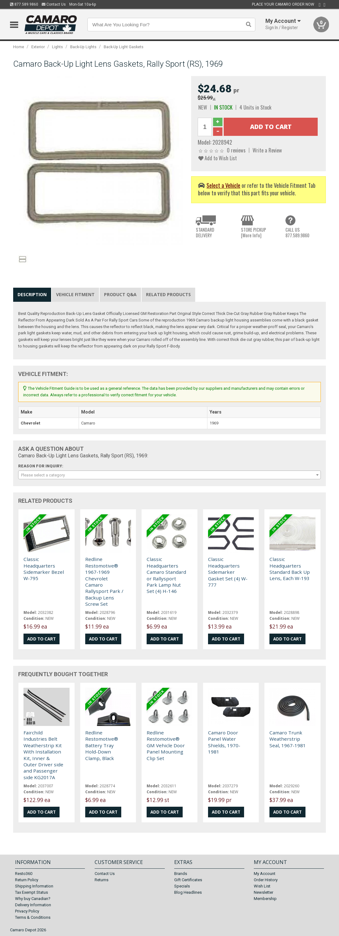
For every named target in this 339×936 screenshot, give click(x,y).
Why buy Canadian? (32, 898)
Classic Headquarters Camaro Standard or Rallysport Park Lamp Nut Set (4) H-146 (166, 575)
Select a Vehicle (223, 185)
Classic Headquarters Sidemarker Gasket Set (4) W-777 (228, 572)
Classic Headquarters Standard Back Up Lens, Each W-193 (289, 568)
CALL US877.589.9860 (297, 232)
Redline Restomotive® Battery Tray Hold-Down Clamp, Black (101, 745)
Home (18, 46)
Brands (180, 873)
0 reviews (236, 150)
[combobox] (169, 475)
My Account (264, 873)
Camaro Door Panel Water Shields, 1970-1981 (224, 742)
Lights (57, 46)
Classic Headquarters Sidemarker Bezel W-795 (43, 568)
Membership (265, 898)
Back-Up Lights (83, 46)
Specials (182, 886)
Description (32, 294)
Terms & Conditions (32, 917)
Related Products (168, 294)
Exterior (38, 46)
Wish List (262, 886)
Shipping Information (34, 886)
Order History (266, 879)
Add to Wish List (217, 158)
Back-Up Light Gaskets (123, 46)
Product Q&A (120, 294)
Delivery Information (33, 905)
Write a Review (267, 150)
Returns (101, 879)
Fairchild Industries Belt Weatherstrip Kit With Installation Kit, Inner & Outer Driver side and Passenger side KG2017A (43, 754)
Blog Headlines (188, 892)
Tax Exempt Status (31, 892)
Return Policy (26, 879)
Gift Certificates (188, 879)
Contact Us (54, 4)
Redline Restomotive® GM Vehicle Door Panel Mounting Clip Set (166, 745)
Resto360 (23, 873)
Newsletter (263, 892)
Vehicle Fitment (75, 294)
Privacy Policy (27, 911)
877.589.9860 (24, 4)
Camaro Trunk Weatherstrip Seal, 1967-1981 (287, 738)
